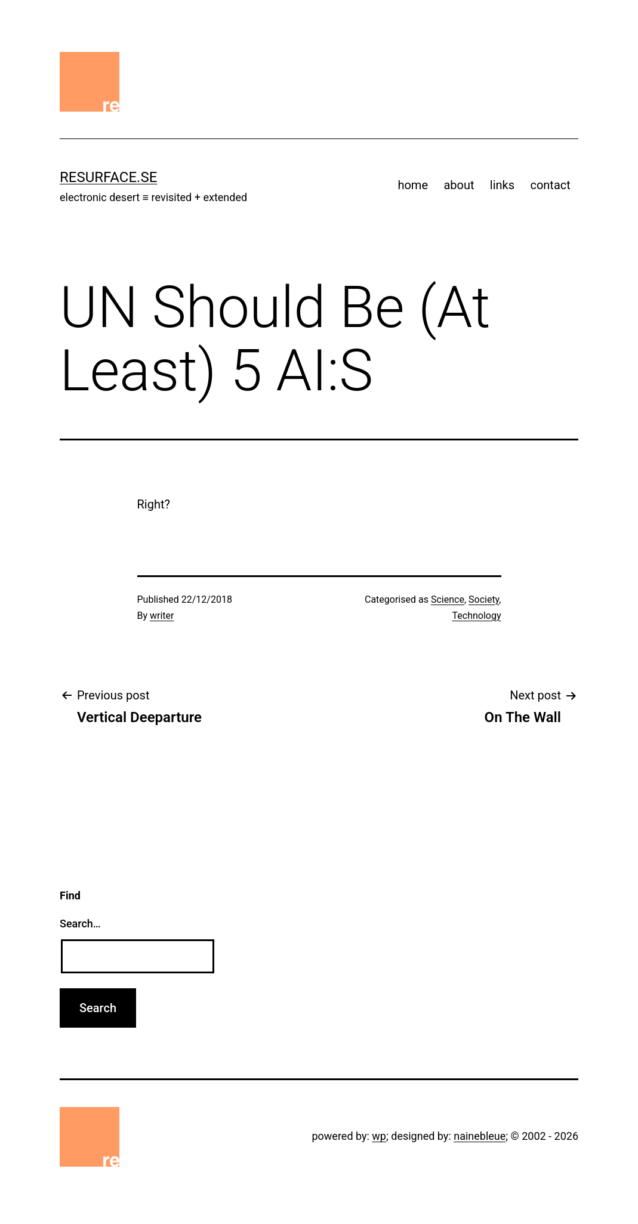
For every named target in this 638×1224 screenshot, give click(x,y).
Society (484, 599)
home (412, 185)
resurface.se (108, 177)
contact (550, 185)
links (502, 185)
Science (447, 599)
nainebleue (480, 1136)
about (458, 185)
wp (379, 1136)
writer (162, 615)
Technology (476, 615)
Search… (80, 923)
